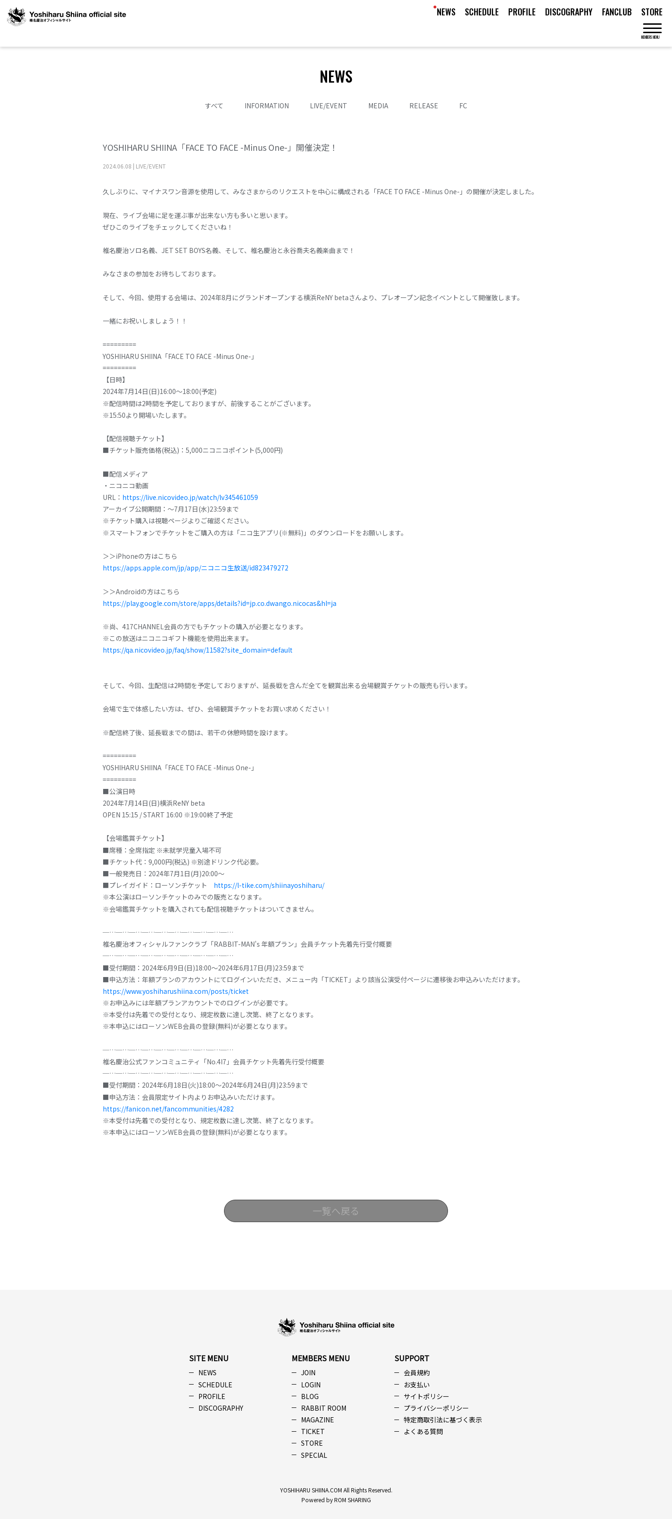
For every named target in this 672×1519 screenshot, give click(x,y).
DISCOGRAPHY (569, 12)
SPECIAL (314, 1455)
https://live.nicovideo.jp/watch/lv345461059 (190, 497)
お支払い (417, 1384)
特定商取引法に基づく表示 (443, 1419)
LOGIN (311, 1384)
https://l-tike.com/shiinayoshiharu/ (269, 885)
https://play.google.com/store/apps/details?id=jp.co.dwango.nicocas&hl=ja (219, 603)
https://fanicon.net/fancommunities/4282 (168, 1108)
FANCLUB (617, 12)
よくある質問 (423, 1431)
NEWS (446, 12)
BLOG (310, 1396)
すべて (214, 105)
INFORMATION (267, 105)
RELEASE (423, 105)
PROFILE (522, 12)
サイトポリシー (426, 1396)
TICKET (313, 1431)
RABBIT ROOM (323, 1408)
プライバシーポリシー (436, 1408)
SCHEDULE (482, 12)
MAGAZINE (317, 1419)
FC (463, 105)
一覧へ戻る (336, 1210)
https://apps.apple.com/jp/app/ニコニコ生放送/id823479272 (195, 567)
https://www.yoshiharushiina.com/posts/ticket (176, 991)
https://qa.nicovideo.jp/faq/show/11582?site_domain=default (198, 649)
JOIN (308, 1372)
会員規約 (417, 1372)
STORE (652, 12)
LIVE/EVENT (328, 105)
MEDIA (378, 105)
